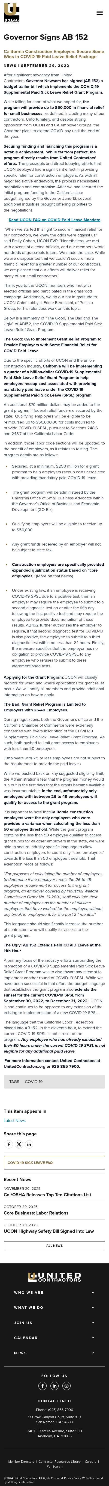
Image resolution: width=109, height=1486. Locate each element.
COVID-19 (34, 1081)
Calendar (26, 1338)
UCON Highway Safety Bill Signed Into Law (49, 1231)
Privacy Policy (72, 1478)
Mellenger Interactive (20, 1482)
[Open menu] (99, 13)
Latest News (15, 1120)
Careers (90, 1462)
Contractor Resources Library (60, 1462)
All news (54, 1246)
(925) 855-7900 (60, 1410)
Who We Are (28, 1293)
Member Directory (21, 1462)
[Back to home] (26, 13)
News (20, 1353)
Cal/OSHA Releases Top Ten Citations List (47, 1195)
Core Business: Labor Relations (36, 1213)
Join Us (23, 1323)
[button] (54, 1163)
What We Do (28, 1308)
